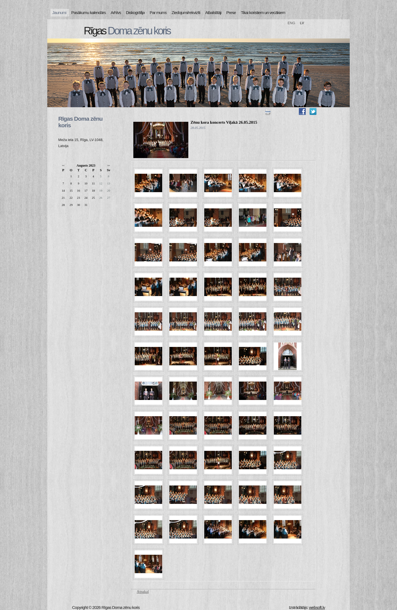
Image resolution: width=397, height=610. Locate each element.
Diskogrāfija (135, 12)
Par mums (158, 12)
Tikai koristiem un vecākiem (263, 12)
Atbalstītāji (213, 12)
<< (63, 165)
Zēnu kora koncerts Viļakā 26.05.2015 (224, 122)
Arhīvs (116, 12)
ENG (291, 23)
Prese (231, 12)
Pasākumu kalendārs (88, 12)
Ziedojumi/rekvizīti (186, 12)
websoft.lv (317, 607)
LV (302, 23)
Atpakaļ (143, 592)
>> (108, 165)
